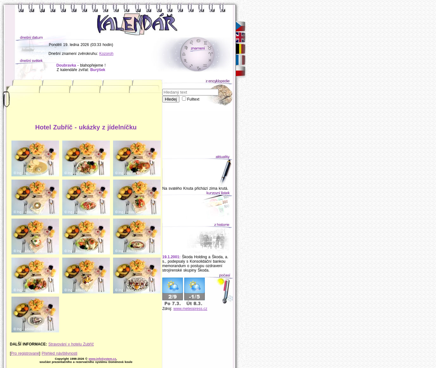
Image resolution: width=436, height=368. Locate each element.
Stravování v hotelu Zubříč (71, 344)
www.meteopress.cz (190, 308)
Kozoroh (106, 53)
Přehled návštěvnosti (59, 353)
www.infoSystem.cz (102, 358)
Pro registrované (25, 353)
